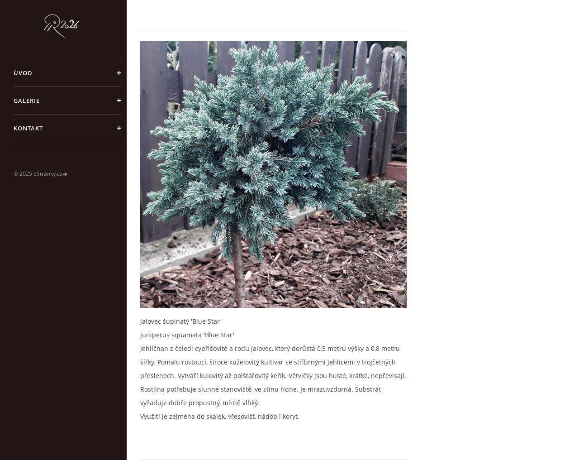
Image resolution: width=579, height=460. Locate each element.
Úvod (23, 73)
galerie (27, 100)
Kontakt (28, 128)
